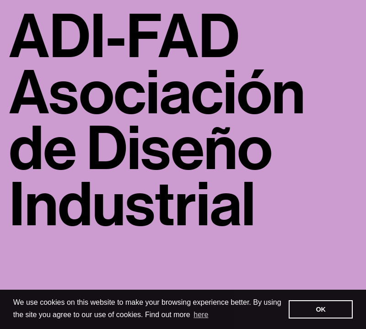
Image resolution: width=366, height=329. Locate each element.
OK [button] (321, 309)
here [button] (201, 314)
